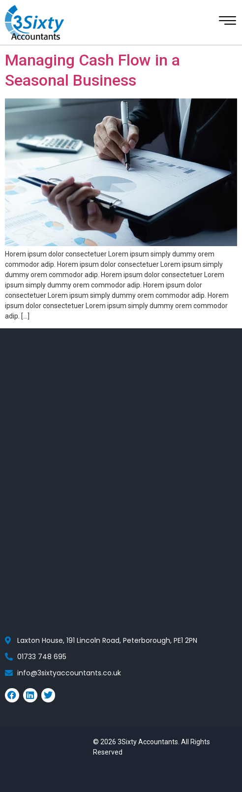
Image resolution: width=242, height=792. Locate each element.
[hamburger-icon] (226, 23)
